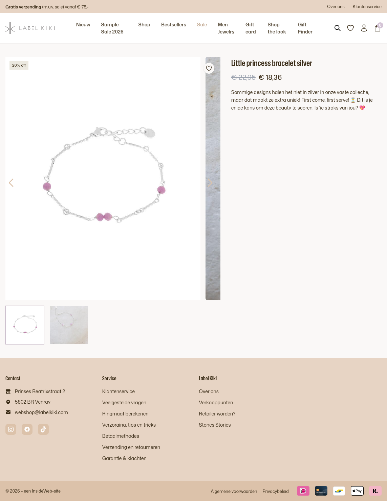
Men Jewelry (226, 28)
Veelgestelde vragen (124, 402)
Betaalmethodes (120, 436)
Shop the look (277, 28)
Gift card (250, 28)
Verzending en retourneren (131, 447)
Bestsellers (173, 24)
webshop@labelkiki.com (41, 412)
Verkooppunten (216, 402)
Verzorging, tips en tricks (129, 425)
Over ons (336, 6)
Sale (202, 24)
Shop (144, 24)
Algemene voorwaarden (234, 491)
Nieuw (83, 24)
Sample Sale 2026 (112, 28)
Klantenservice (367, 6)
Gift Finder (305, 28)
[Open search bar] (337, 28)
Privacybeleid (275, 491)
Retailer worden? (217, 413)
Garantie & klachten (124, 458)
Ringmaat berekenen (125, 413)
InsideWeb (42, 491)
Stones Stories (215, 425)
